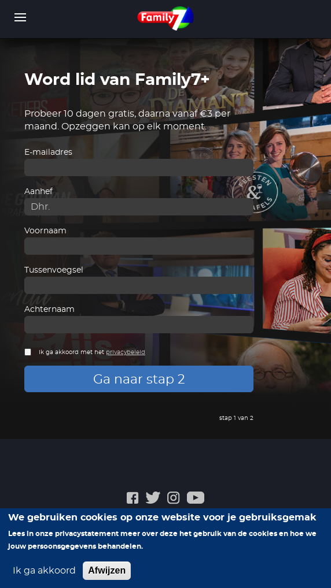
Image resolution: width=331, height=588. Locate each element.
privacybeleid (125, 352)
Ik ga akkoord (44, 575)
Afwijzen (107, 575)
